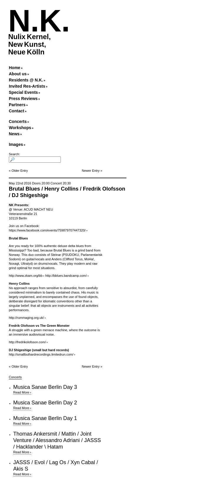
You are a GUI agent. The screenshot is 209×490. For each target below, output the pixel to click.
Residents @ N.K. (26, 80)
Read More (21, 392)
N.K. (39, 21)
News (14, 133)
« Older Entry (18, 170)
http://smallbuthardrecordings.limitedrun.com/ (41, 354)
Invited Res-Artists (27, 86)
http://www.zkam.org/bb (25, 275)
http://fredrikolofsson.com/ (27, 342)
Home (14, 67)
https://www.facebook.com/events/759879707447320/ (47, 230)
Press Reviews (23, 98)
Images (16, 144)
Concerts (18, 121)
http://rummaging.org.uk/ (26, 317)
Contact (16, 111)
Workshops (20, 127)
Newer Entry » (92, 170)
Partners (17, 104)
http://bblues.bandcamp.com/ (66, 275)
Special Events (23, 92)
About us (18, 73)
